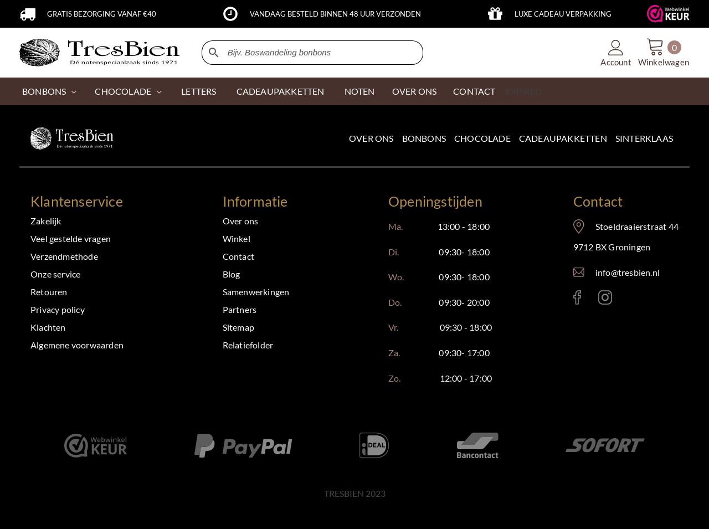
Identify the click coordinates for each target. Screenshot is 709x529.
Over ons (371, 138)
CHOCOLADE (123, 91)
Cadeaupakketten (563, 138)
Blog (231, 274)
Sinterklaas (644, 138)
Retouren (49, 291)
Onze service (55, 274)
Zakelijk (45, 220)
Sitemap (238, 327)
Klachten (48, 327)
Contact (238, 256)
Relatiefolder (248, 345)
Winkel (236, 238)
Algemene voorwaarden (77, 345)
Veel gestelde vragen (70, 238)
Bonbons (44, 91)
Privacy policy (57, 309)
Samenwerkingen (256, 291)
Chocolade (482, 138)
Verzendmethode (64, 256)
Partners (240, 309)
